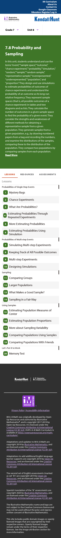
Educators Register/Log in (44, 12)
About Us (52, 4)
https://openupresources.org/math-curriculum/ (30, 434)
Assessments (47, 174)
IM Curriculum (50, 1)
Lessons (10, 174)
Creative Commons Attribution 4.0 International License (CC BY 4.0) (30, 428)
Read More (11, 155)
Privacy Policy (18, 410)
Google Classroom (48, 9)
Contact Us (51, 7)
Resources (27, 174)
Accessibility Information (38, 410)
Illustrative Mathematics (35, 444)
